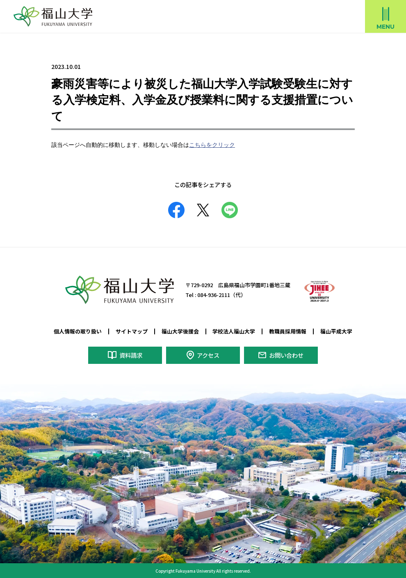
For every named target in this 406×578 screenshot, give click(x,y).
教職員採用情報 (287, 331)
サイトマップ (132, 331)
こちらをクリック (212, 145)
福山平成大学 (336, 331)
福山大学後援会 (180, 331)
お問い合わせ (286, 354)
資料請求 (130, 354)
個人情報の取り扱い (78, 331)
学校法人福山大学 (233, 331)
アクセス (208, 354)
